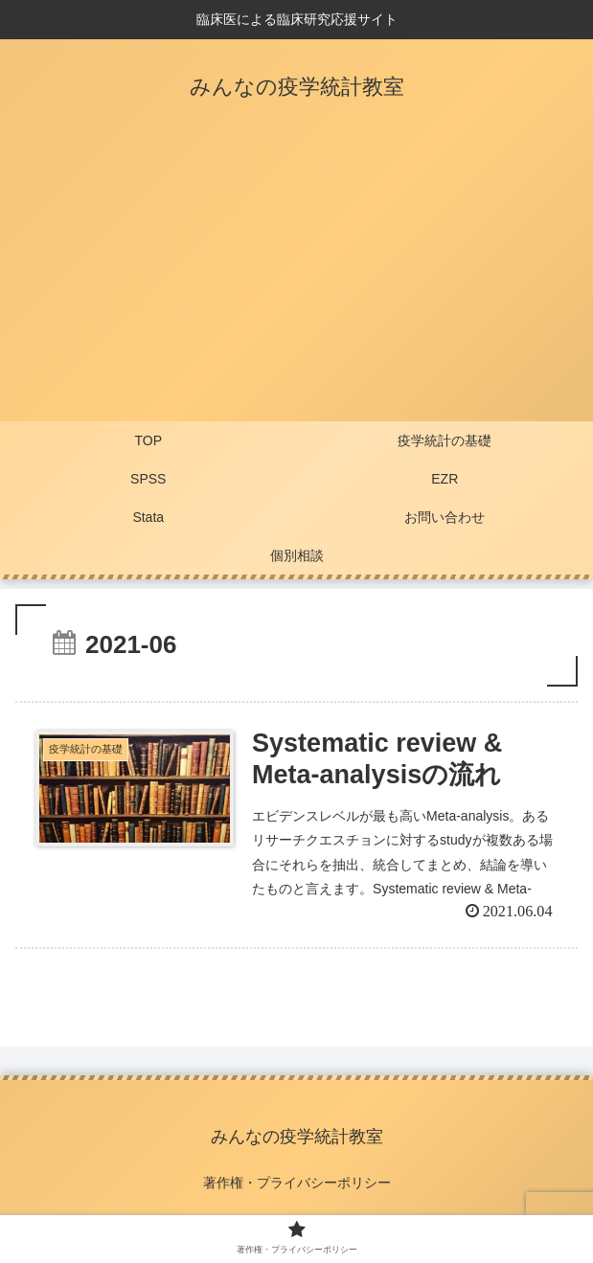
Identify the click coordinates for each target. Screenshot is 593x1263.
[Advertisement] (296, 278)
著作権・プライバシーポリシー (297, 1182)
